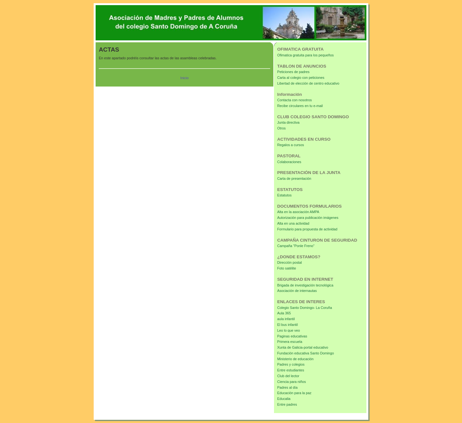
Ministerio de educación (295, 359)
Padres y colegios (290, 364)
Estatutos (284, 195)
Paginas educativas (292, 336)
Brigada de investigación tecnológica (305, 285)
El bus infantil (287, 325)
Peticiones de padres (293, 72)
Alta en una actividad (293, 223)
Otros (281, 128)
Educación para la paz (294, 393)
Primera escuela (289, 342)
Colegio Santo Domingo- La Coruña (304, 308)
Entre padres (287, 404)
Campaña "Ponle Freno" (295, 246)
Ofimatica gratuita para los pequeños (305, 55)
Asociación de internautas (297, 291)
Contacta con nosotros (294, 100)
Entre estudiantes (290, 370)
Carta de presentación (294, 178)
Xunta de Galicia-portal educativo (302, 347)
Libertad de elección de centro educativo (308, 83)
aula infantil (286, 319)
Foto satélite (286, 268)
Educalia (283, 399)
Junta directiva (288, 122)
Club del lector (288, 376)
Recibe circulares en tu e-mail (300, 106)
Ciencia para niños (291, 382)
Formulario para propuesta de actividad (307, 229)
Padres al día (287, 387)
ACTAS (109, 49)
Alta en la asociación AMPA (298, 212)
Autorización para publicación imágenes (307, 218)
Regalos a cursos (290, 145)
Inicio (184, 78)
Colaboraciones (289, 162)
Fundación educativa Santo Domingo (305, 353)
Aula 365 (284, 313)
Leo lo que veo (288, 330)
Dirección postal (289, 262)
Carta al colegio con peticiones (300, 77)
